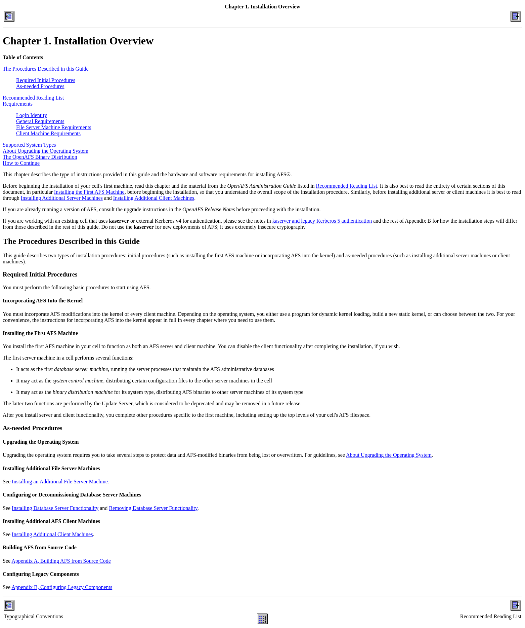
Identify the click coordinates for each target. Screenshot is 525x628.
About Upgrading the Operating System (45, 151)
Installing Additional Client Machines (153, 198)
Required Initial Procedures (45, 80)
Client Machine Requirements (48, 133)
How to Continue (21, 163)
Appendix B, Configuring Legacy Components (61, 587)
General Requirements (40, 121)
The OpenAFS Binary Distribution (40, 157)
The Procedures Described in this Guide (45, 69)
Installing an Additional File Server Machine (60, 481)
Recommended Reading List (33, 98)
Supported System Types (29, 145)
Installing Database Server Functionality (55, 508)
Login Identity (31, 115)
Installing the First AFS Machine (89, 192)
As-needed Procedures (40, 86)
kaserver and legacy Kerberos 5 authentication (322, 221)
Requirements (18, 104)
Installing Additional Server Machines (62, 198)
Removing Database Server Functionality (153, 508)
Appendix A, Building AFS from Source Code (61, 561)
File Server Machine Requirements (53, 127)
